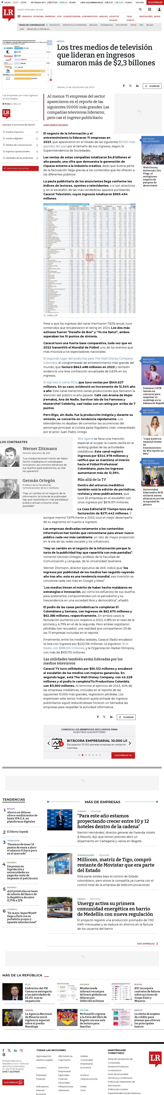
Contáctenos (114, 1070)
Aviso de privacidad (118, 1074)
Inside (83, 1086)
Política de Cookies (118, 1089)
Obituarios (63, 1090)
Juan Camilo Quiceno (55, 125)
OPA (141, 25)
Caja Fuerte (64, 1060)
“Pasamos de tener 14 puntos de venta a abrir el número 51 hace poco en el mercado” (22, 849)
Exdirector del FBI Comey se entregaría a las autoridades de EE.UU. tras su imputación (38, 994)
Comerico (12, 909)
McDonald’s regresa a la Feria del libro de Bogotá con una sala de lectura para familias (93, 1020)
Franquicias (107, 25)
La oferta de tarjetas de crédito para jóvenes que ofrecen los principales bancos (147, 1020)
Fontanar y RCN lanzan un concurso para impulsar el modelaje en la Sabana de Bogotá (153, 396)
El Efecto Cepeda (17, 831)
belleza (94, 25)
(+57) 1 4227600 (11, 1071)
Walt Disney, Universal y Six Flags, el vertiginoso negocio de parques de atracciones (152, 176)
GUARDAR (152, 86)
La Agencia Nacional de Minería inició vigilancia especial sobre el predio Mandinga (38, 1020)
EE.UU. (28, 984)
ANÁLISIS (103, 16)
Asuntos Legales (44, 1060)
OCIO (59, 16)
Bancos (138, 1010)
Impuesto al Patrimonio (74, 25)
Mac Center (121, 25)
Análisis (84, 1056)
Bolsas (149, 25)
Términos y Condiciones (120, 1078)
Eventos (85, 1075)
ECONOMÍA (38, 16)
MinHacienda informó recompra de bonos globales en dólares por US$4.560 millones (93, 994)
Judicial (29, 1010)
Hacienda (11, 862)
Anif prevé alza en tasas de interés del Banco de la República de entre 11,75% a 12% (22, 896)
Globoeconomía (89, 1079)
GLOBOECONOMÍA (72, 16)
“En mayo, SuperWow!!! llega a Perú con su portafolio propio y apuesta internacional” (22, 918)
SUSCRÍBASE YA (123, 755)
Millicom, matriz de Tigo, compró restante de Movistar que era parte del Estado (115, 865)
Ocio (83, 1090)
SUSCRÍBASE (155, 2)
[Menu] (19, 16)
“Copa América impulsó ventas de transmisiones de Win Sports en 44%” (153, 446)
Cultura (84, 1010)
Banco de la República (38, 29)
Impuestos (54, 25)
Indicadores (42, 1086)
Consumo (41, 1067)
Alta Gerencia (65, 1056)
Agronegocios (43, 1056)
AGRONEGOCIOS (90, 16)
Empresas (41, 1075)
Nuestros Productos (118, 1066)
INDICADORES (146, 16)
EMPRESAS (50, 16)
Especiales (63, 1075)
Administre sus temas (16, 168)
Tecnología (13, 841)
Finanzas (40, 1079)
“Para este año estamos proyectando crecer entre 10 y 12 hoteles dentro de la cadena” (113, 821)
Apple (133, 25)
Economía (86, 1067)
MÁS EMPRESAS (146, 943)
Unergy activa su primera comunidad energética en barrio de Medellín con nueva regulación (115, 909)
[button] (47, 743)
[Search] (140, 9)
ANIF (22, 29)
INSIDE (157, 16)
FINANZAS (27, 16)
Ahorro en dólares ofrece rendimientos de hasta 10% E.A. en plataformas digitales (22, 817)
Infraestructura (65, 1086)
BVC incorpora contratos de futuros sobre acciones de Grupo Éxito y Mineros (147, 994)
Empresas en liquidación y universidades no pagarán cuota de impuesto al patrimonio (22, 872)
